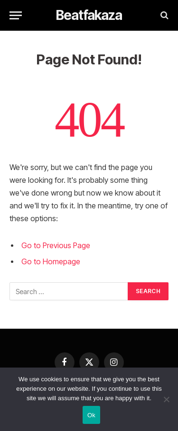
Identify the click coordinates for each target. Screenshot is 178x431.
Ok (91, 415)
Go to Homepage (50, 261)
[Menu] (15, 15)
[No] (166, 399)
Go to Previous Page (55, 245)
